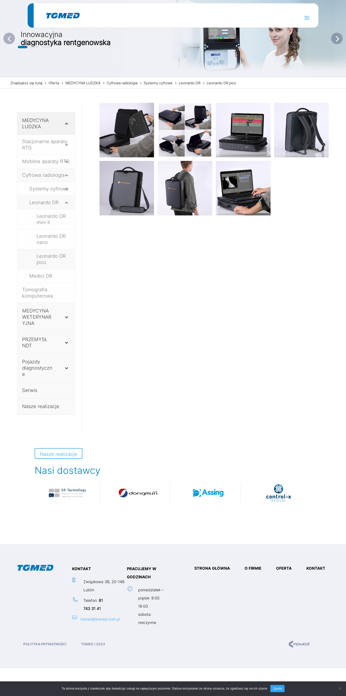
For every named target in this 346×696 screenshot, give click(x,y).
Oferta (284, 569)
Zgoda (277, 688)
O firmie (253, 569)
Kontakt (315, 569)
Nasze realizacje (58, 454)
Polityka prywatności (44, 644)
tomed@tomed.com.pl (100, 619)
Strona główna (212, 569)
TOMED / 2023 (93, 644)
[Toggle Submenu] (66, 123)
